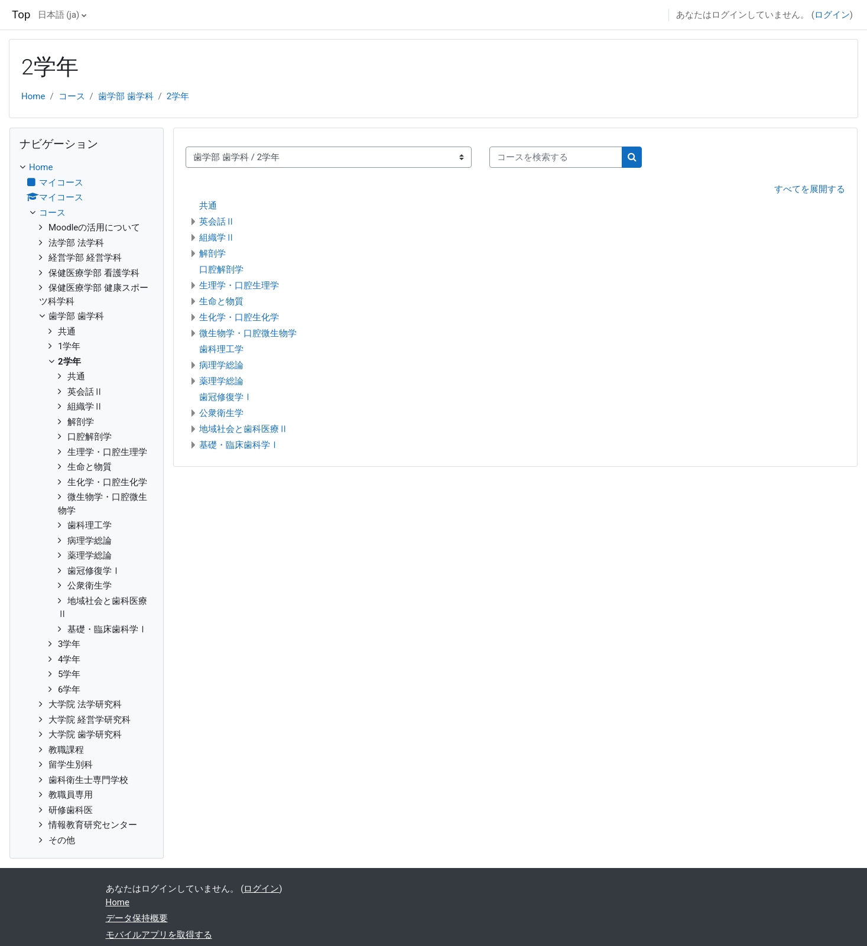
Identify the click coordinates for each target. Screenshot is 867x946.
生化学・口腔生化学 (239, 317)
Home (33, 96)
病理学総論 (221, 365)
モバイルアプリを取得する (159, 934)
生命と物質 (221, 301)
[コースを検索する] (555, 157)
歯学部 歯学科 (126, 96)
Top (21, 14)
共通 (208, 205)
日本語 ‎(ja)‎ (59, 14)
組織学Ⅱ (217, 237)
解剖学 (212, 253)
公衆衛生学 (221, 413)
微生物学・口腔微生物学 (248, 333)
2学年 (178, 96)
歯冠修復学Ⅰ (225, 397)
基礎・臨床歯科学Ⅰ (239, 445)
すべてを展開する (809, 189)
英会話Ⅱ (217, 221)
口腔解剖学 (221, 269)
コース (72, 96)
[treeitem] (87, 504)
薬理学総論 (221, 381)
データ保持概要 (137, 918)
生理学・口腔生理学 (239, 285)
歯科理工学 (221, 349)
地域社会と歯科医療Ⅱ (243, 429)
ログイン (832, 14)
